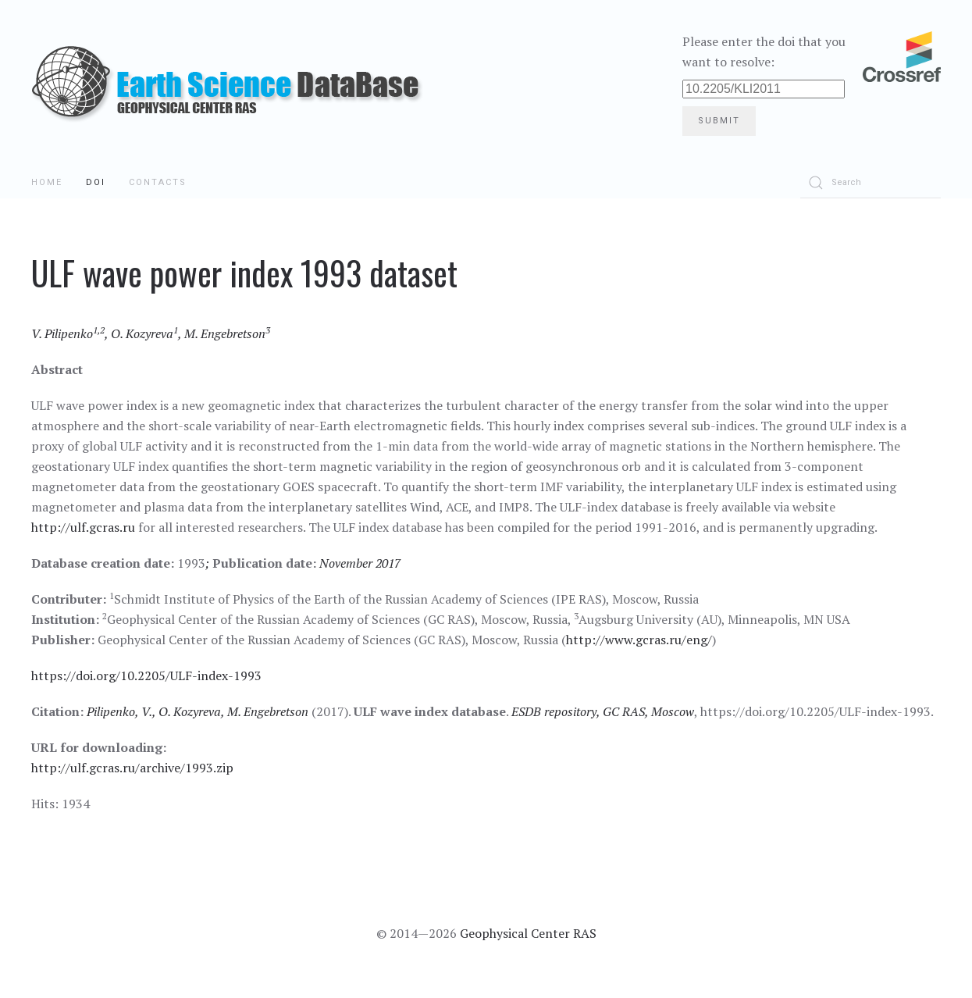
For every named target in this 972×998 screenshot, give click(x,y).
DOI (95, 182)
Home (46, 182)
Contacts (158, 182)
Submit (719, 121)
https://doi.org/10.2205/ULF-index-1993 (146, 675)
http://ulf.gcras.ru (83, 527)
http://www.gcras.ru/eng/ (639, 639)
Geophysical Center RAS (528, 933)
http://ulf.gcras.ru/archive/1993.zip (132, 767)
